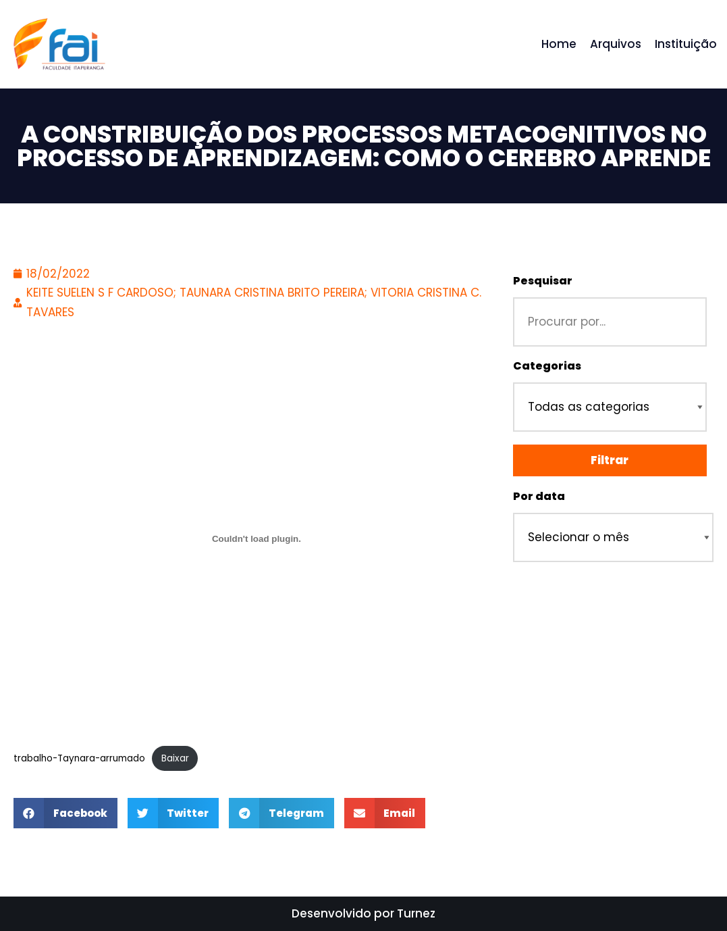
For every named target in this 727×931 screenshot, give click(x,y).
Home (558, 44)
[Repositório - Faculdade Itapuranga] (58, 44)
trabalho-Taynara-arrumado (79, 758)
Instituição (686, 44)
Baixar (175, 758)
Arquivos (615, 44)
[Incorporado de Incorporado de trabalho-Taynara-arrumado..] (257, 538)
